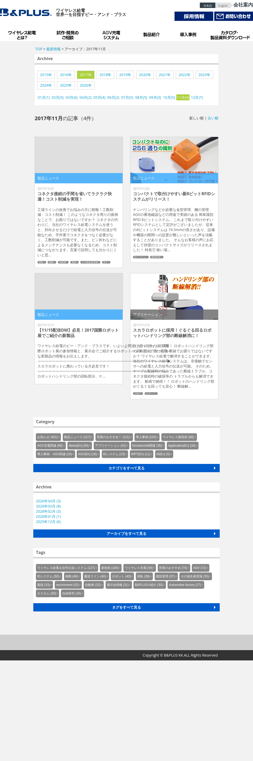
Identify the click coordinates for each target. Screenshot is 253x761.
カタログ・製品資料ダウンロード (230, 33)
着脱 (74, 262)
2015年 (46, 74)
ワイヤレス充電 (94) (139, 568)
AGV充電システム (112, 33)
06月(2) (113, 97)
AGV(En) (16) (87, 454)
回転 (41, 262)
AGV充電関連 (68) (49, 445)
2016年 (66, 74)
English (223, 5)
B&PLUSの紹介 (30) (149, 585)
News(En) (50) (79, 445)
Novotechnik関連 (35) (147, 445)
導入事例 (188, 33)
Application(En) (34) (181, 445)
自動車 (62, 262)
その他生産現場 (90, 262)
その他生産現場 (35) (195, 576)
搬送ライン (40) (95, 576)
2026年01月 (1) (48, 516)
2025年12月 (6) (48, 521)
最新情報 (53, 48)
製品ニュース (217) (77, 437)
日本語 (207, 5)
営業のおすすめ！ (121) (113, 437)
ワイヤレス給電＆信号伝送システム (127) (66, 568)
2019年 (125, 74)
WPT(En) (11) (140, 454)
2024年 (46, 85)
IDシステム (140, 257)
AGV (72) (199, 568)
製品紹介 (152, 33)
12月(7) (197, 97)
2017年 (86, 74)
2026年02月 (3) (48, 511)
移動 (51, 262)
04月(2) (85, 97)
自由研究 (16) (71, 593)
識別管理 (156, 257)
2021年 (165, 74)
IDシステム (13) (114, 454)
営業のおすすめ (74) (173, 568)
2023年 (204, 74)
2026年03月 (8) (48, 506)
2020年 (145, 74)
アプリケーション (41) (110, 445)
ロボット (150, 393)
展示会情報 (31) (118, 585)
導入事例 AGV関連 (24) (54, 454)
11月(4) (183, 97)
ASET (137, 393)
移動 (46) (71, 576)
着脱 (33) (43, 585)
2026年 (86, 85)
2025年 (66, 85)
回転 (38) (143, 576)
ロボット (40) (121, 576)
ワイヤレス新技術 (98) (178, 437)
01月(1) (44, 97)
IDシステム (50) (48, 576)
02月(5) (58, 97)
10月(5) (169, 97)
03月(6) (71, 97)
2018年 (105, 74)
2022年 (185, 74)
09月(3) (155, 97)
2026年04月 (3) (48, 500)
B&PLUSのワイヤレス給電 (23, 33)
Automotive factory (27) (185, 585)
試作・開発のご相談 (68, 33)
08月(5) (141, 97)
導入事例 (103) (146, 437)
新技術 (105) (109, 568)
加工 (105, 262)
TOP (38, 48)
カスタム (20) (46, 593)
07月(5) (127, 97)
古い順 (213, 118)
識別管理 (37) (165, 576)
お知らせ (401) (47, 437)
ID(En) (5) (163, 454)
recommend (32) (67, 585)
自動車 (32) (93, 585)
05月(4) (99, 97)
